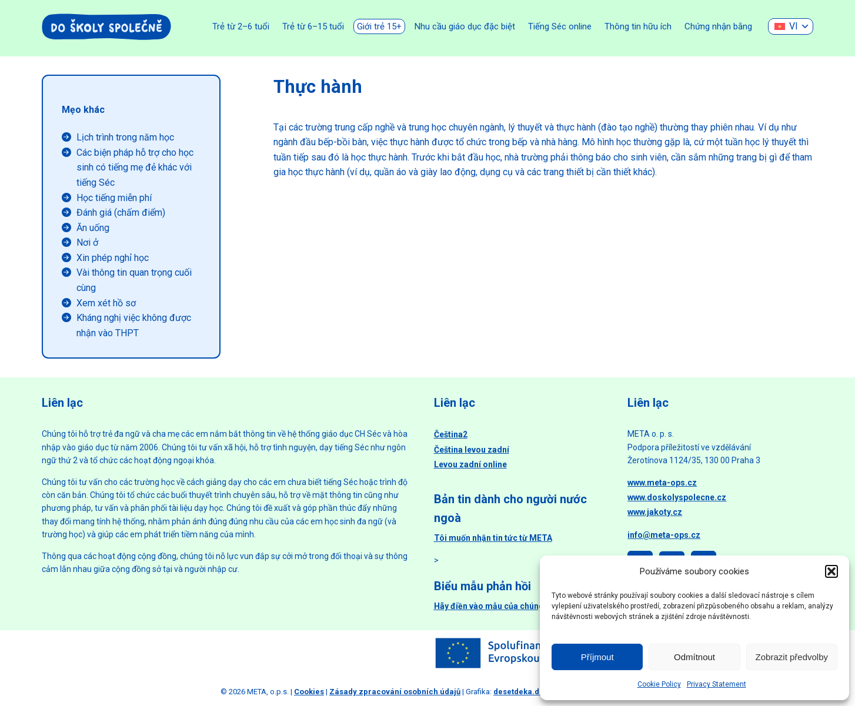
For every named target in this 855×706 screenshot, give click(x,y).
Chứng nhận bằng (718, 26)
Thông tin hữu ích (638, 26)
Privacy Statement (716, 684)
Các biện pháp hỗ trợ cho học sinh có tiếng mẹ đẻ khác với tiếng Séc (134, 167)
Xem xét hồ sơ (106, 303)
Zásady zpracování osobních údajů (394, 691)
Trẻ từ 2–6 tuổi (240, 26)
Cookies (309, 691)
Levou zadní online (470, 464)
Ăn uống (92, 227)
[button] (831, 571)
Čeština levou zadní (471, 449)
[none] (790, 26)
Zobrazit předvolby (792, 657)
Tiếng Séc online (560, 26)
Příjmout (597, 657)
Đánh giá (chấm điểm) (120, 212)
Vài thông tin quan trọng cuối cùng (134, 280)
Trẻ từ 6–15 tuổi (313, 26)
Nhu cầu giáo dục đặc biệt (465, 26)
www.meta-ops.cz (662, 482)
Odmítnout (694, 657)
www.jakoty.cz (654, 512)
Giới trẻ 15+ (379, 26)
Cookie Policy (659, 684)
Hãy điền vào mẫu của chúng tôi (495, 606)
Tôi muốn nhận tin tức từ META (493, 538)
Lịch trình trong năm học (125, 137)
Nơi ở (87, 242)
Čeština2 (450, 434)
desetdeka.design (526, 691)
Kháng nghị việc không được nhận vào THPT (133, 325)
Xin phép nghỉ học (112, 257)
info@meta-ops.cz (663, 535)
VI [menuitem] (793, 26)
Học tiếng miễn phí (114, 197)
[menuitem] (790, 26)
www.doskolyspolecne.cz (676, 497)
